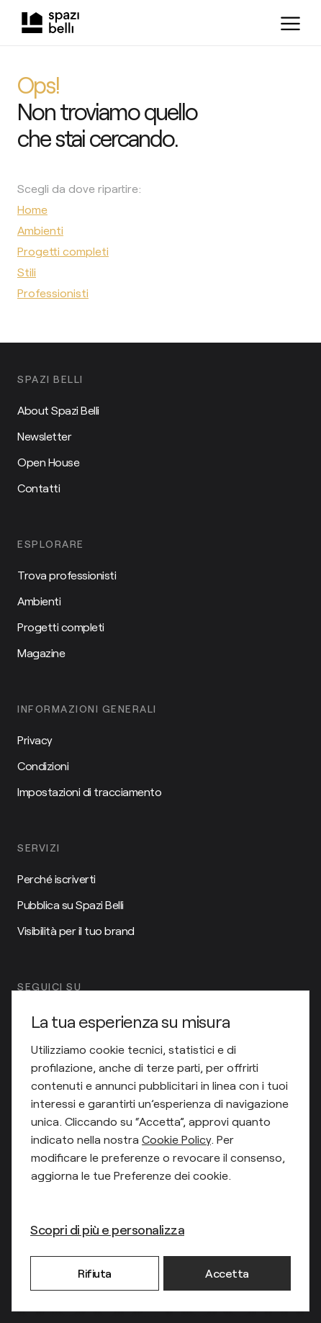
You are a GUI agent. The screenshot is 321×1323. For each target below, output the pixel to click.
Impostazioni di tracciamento (89, 791)
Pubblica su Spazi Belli (70, 904)
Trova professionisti (66, 575)
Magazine (41, 652)
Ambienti (38, 601)
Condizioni (42, 765)
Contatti (38, 488)
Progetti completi (60, 626)
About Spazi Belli (58, 410)
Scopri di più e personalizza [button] (107, 1229)
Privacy (35, 739)
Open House (48, 462)
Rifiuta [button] (95, 1273)
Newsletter (44, 436)
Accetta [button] (227, 1273)
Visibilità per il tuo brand (76, 930)
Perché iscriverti (56, 878)
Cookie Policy (176, 1139)
